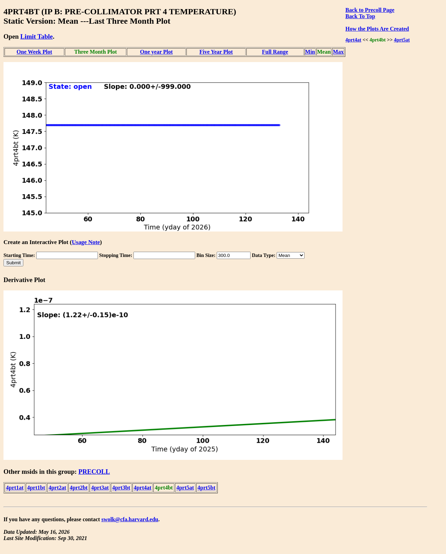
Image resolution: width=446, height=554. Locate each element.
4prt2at (57, 488)
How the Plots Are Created (377, 29)
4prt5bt (207, 488)
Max (338, 52)
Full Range (275, 52)
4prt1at (15, 488)
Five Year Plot (216, 52)
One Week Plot (34, 52)
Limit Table (36, 36)
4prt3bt (121, 488)
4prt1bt (36, 488)
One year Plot (156, 52)
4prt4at (353, 40)
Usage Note (86, 242)
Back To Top (360, 16)
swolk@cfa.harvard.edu (129, 519)
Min (310, 52)
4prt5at (402, 40)
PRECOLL (94, 471)
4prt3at (100, 488)
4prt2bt (79, 488)
